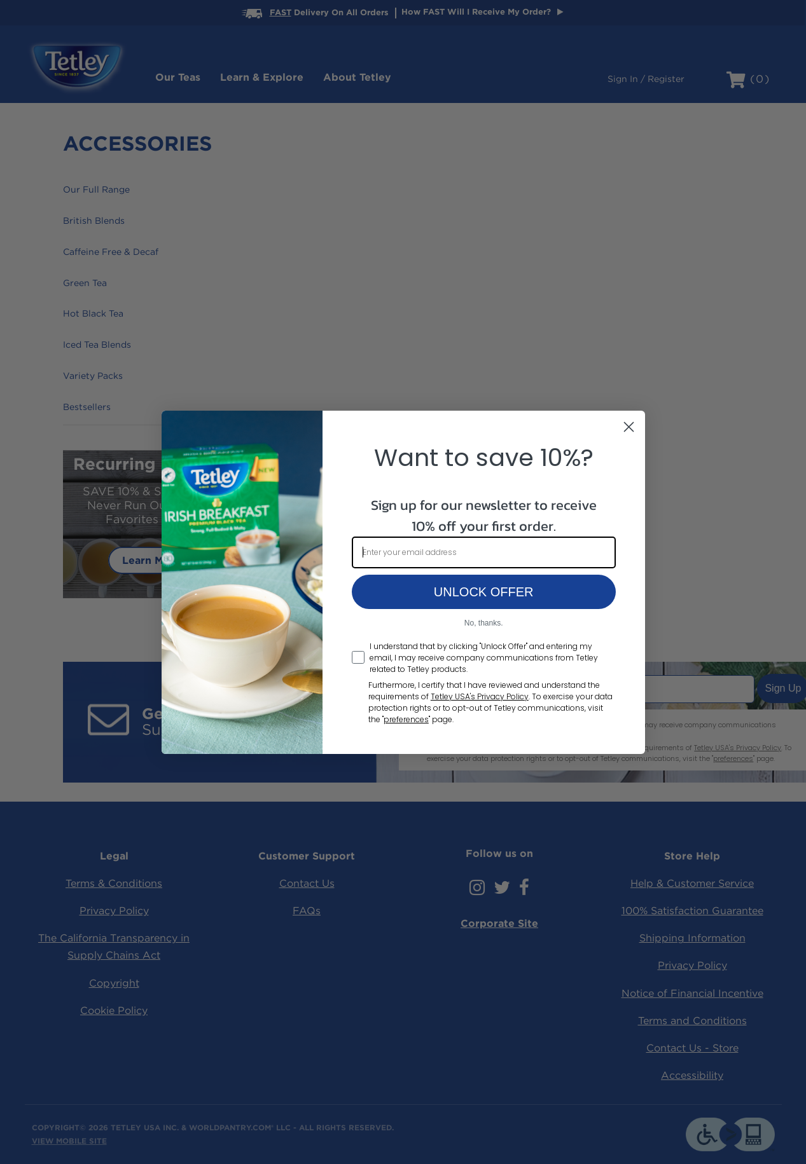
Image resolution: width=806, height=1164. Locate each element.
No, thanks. (483, 623)
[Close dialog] (629, 427)
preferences (406, 719)
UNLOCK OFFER (484, 592)
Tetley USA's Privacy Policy (480, 696)
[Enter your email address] (484, 552)
